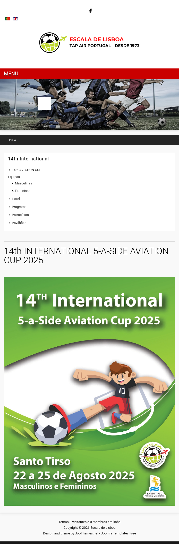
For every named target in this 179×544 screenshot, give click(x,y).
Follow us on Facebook (90, 10)
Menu (11, 74)
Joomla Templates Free (118, 533)
